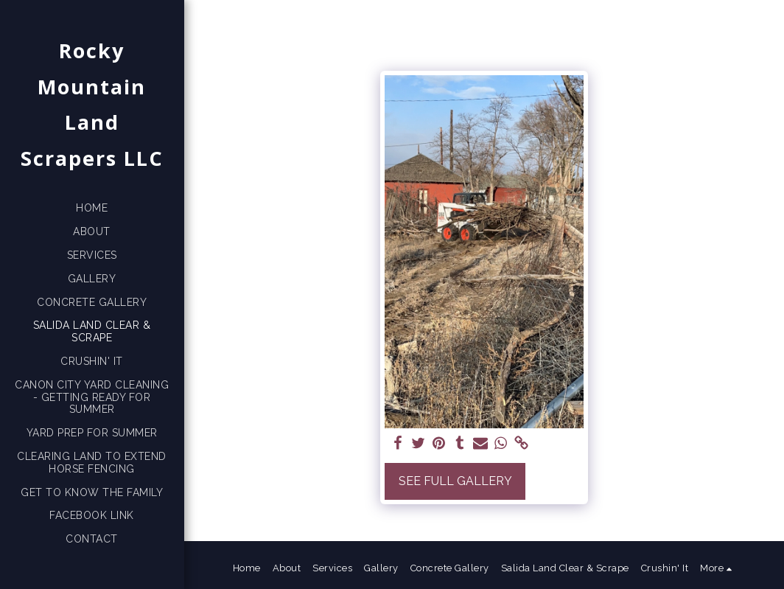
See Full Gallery (455, 481)
